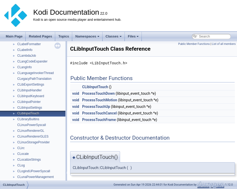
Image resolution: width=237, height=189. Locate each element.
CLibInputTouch (28, 113)
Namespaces (87, 36)
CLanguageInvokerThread (35, 73)
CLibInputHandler (29, 90)
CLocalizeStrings (29, 159)
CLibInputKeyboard (30, 96)
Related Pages (40, 36)
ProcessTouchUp (96, 106)
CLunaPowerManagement (35, 177)
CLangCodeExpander (32, 61)
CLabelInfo (24, 50)
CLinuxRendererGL (30, 131)
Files (133, 36)
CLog (21, 165)
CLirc (21, 148)
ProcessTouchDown (98, 93)
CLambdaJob (26, 55)
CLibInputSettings (29, 107)
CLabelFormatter (29, 44)
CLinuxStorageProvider (33, 142)
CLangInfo (24, 67)
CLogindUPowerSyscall (33, 171)
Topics (63, 36)
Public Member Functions (194, 44)
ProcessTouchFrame (99, 120)
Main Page (14, 36)
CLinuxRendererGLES (32, 136)
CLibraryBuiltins (28, 119)
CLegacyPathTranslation (34, 79)
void (75, 93)
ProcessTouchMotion (99, 100)
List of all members (224, 44)
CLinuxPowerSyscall (31, 125)
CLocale (23, 154)
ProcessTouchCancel (99, 113)
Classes (114, 36)
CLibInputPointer (29, 102)
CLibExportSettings (30, 84)
